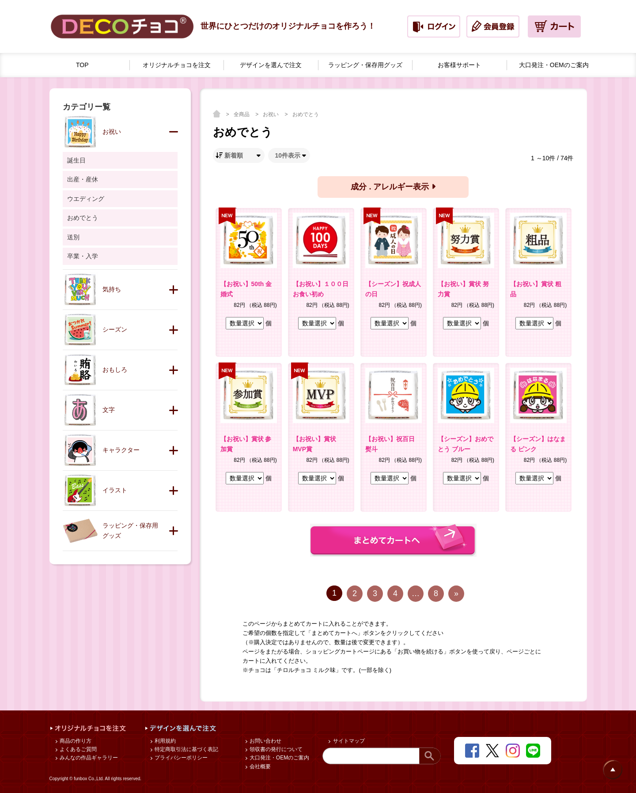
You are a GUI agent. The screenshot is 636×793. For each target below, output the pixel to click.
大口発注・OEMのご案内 (279, 758)
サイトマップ (347, 741)
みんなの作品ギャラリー (88, 758)
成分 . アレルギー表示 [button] (393, 186)
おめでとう (305, 114)
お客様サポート (459, 64)
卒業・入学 (82, 256)
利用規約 (164, 741)
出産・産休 (82, 179)
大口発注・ (554, 65)
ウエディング (85, 198)
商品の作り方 (74, 741)
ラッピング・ (365, 65)
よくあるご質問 (77, 749)
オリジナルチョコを (177, 65)
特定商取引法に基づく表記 (185, 749)
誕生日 (76, 160)
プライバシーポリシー (180, 758)
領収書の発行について (275, 749)
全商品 (242, 114)
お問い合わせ (264, 741)
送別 (73, 237)
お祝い (271, 114)
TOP (82, 64)
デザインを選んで (271, 65)
